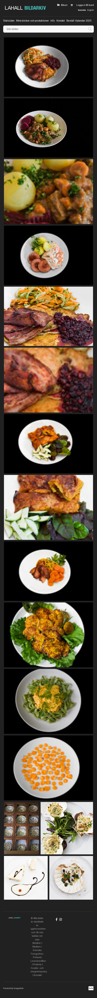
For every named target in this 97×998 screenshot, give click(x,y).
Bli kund (90, 5)
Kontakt (60, 20)
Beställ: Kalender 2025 (78, 20)
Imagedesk (18, 988)
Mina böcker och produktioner (32, 20)
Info (52, 20)
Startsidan (8, 20)
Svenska (82, 10)
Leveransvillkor (38, 961)
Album (64, 5)
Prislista (37, 964)
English (90, 10)
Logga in (80, 5)
